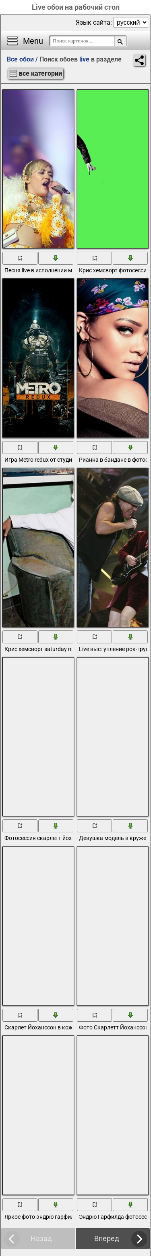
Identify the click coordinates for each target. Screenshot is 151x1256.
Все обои (20, 59)
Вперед (106, 1238)
